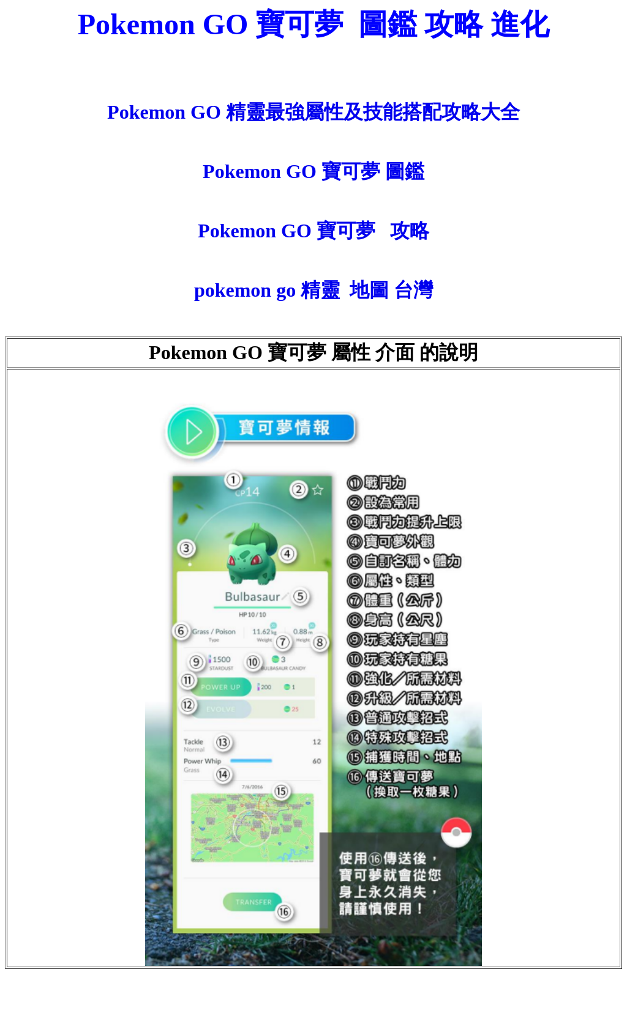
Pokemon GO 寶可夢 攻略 (313, 231)
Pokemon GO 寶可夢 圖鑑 (313, 171)
